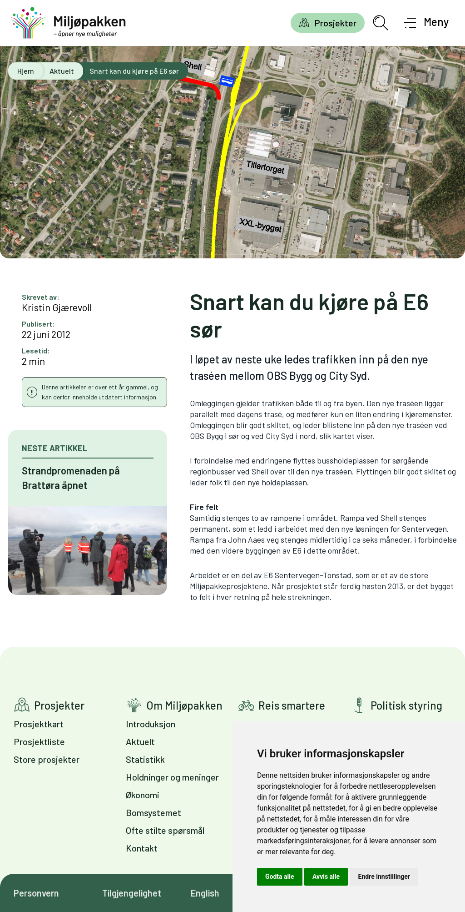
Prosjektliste (39, 741)
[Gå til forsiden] (68, 23)
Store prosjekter (46, 759)
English (205, 892)
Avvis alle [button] (326, 876)
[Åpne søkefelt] (380, 23)
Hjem (25, 70)
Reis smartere (291, 705)
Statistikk (145, 759)
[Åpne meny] (426, 23)
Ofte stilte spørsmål (165, 830)
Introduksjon (150, 723)
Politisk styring (406, 705)
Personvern (36, 892)
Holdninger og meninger (172, 776)
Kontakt (142, 847)
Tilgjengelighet (131, 892)
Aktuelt (61, 70)
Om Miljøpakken (184, 705)
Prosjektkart (39, 723)
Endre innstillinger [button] (384, 876)
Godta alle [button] (279, 876)
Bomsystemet (153, 812)
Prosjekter (335, 22)
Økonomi (142, 794)
